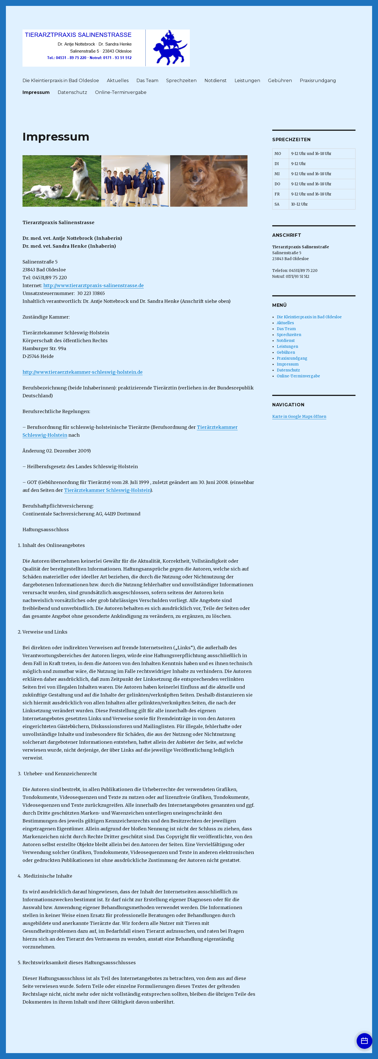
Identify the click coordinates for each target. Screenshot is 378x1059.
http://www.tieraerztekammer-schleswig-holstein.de (82, 372)
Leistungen (247, 80)
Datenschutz (72, 92)
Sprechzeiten (181, 80)
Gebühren (280, 80)
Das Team (147, 80)
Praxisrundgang (318, 80)
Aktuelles (118, 80)
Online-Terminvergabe (121, 92)
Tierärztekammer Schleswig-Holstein (107, 490)
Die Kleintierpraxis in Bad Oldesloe (60, 80)
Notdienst (215, 80)
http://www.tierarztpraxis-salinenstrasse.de (93, 285)
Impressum (36, 92)
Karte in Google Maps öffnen (299, 416)
